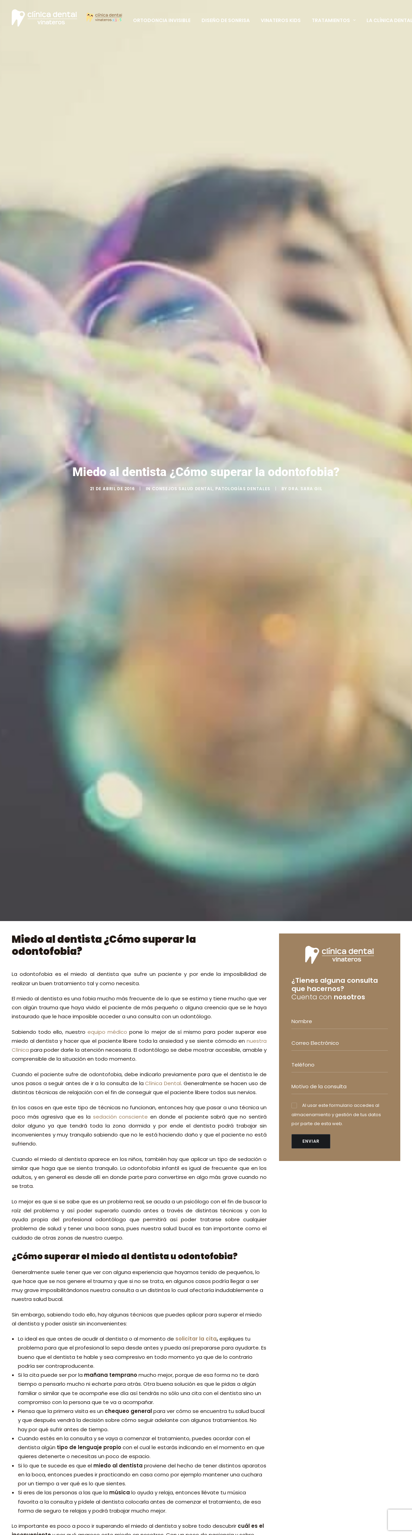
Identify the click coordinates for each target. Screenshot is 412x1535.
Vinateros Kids (281, 20)
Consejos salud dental (182, 110)
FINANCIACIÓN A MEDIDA (241, 1387)
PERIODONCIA (229, 1305)
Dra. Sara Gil (305, 110)
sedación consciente (120, 358)
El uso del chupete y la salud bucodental (158, 1333)
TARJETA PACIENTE (153, 1469)
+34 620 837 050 (323, 1291)
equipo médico (107, 273)
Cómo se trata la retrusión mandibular (164, 1380)
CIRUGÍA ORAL (229, 1287)
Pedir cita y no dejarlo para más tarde (120, 1034)
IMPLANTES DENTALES (237, 1296)
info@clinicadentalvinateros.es (333, 1307)
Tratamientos (334, 20)
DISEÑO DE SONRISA (236, 1351)
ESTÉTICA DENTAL (233, 1278)
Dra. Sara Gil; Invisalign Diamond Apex (160, 1286)
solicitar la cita (196, 580)
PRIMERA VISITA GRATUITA (162, 1450)
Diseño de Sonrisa (226, 20)
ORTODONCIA (229, 1260)
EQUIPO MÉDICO (150, 1460)
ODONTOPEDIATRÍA (235, 1269)
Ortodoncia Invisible (161, 20)
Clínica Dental (163, 325)
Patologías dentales (242, 110)
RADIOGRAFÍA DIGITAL (238, 1369)
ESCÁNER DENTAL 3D (236, 1378)
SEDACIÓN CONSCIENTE (241, 1360)
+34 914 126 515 (321, 1283)
